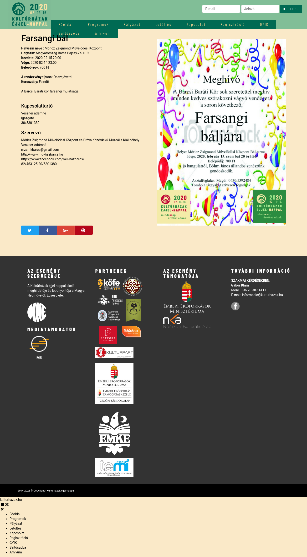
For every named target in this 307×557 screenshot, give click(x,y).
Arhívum (16, 552)
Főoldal (66, 24)
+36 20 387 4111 (253, 290)
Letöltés (163, 24)
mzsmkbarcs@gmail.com (40, 149)
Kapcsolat (196, 24)
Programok (98, 24)
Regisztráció (232, 24)
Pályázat (132, 24)
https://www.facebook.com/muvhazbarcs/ (52, 159)
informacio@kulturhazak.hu (262, 295)
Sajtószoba (18, 547)
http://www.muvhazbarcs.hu (42, 154)
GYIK (264, 24)
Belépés (291, 9)
